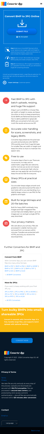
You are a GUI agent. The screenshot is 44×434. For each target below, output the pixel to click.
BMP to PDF (9, 266)
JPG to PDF (9, 292)
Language (10, 423)
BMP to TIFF (30, 268)
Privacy (4, 380)
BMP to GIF (19, 268)
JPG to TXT (9, 294)
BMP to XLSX (20, 271)
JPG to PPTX (9, 296)
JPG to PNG (19, 292)
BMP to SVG (9, 271)
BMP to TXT (9, 268)
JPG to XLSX (20, 296)
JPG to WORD (31, 292)
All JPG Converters (13, 300)
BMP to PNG (20, 266)
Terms (3, 378)
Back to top (35, 431)
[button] (4, 82)
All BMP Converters (14, 275)
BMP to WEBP (32, 266)
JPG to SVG (31, 294)
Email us (4, 416)
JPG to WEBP (20, 294)
